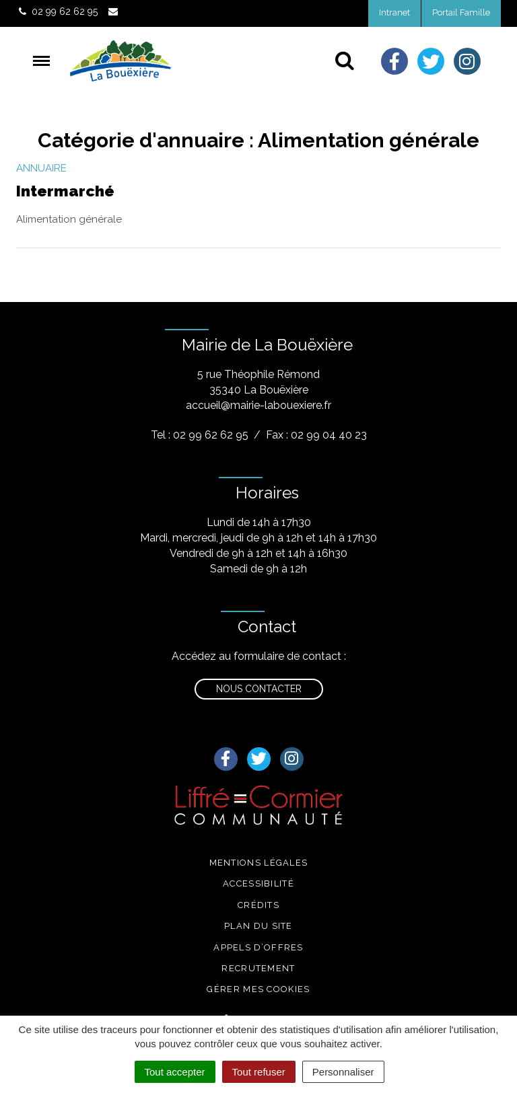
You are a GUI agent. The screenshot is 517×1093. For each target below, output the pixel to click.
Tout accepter (175, 1072)
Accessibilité (258, 883)
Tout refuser (258, 1072)
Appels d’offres (258, 947)
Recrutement (258, 968)
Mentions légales (258, 863)
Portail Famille (461, 12)
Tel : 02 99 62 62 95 (199, 434)
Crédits (258, 905)
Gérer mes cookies (258, 989)
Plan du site (258, 926)
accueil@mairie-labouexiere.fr (258, 405)
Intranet (394, 12)
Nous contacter (259, 688)
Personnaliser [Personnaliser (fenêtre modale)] (343, 1072)
